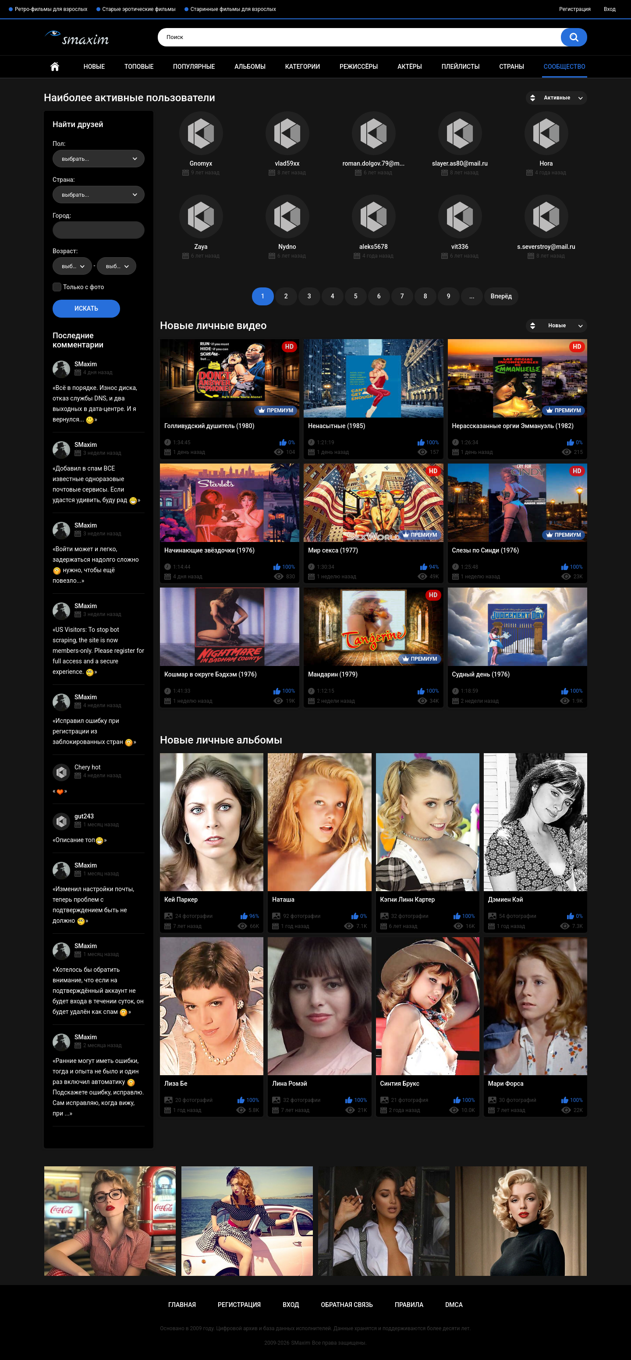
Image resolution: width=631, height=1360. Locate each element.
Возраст (64, 251)
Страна (63, 179)
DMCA (454, 1304)
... (472, 296)
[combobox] (99, 158)
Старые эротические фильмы (139, 9)
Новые (94, 66)
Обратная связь (347, 1304)
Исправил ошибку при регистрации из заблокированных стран (93, 731)
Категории (302, 66)
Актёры (409, 66)
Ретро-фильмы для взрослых (51, 9)
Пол (58, 143)
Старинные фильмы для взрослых (233, 9)
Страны (511, 66)
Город (61, 215)
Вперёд (501, 296)
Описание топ (80, 839)
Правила (409, 1304)
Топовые (138, 66)
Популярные (194, 66)
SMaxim (85, 364)
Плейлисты (461, 66)
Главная (55, 67)
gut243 (84, 816)
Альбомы (250, 66)
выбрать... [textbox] (75, 159)
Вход (610, 9)
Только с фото (83, 286)
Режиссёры (359, 66)
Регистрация (575, 9)
